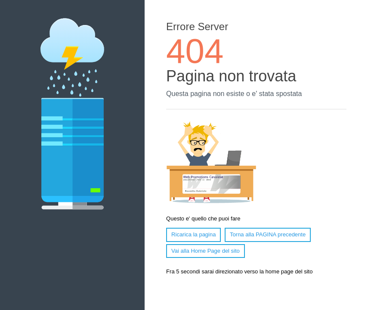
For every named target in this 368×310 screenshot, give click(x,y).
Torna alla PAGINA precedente (268, 234)
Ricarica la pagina (193, 234)
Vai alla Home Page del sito (205, 251)
